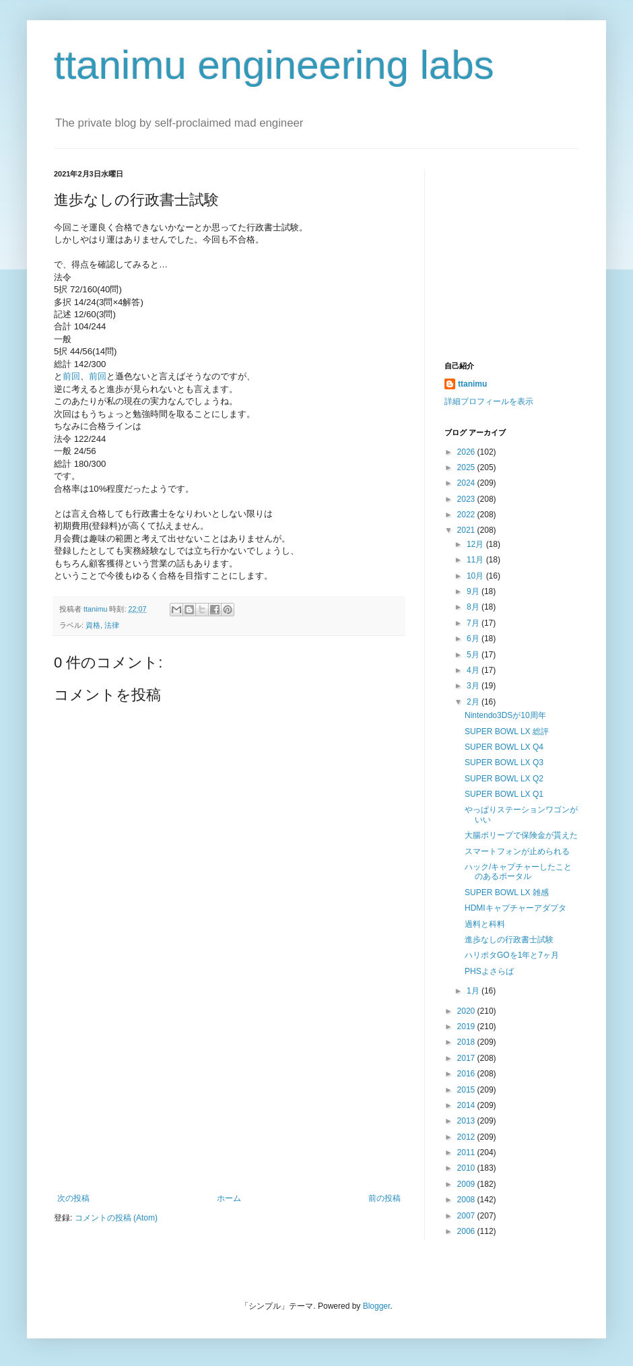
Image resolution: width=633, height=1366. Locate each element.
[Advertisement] (229, 1092)
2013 (467, 1121)
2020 (467, 1011)
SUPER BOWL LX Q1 (504, 794)
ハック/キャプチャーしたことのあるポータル (518, 871)
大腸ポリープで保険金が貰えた (521, 835)
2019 (467, 1026)
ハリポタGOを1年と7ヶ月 (512, 955)
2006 (467, 1231)
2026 (467, 452)
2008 (467, 1199)
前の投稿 (384, 1198)
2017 (467, 1058)
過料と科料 (485, 924)
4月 (474, 670)
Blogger (377, 1306)
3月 (474, 685)
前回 (71, 376)
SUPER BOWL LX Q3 (504, 762)
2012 (467, 1137)
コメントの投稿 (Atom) (116, 1218)
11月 (476, 559)
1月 (474, 991)
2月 (474, 702)
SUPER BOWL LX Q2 (504, 778)
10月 (476, 576)
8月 (474, 607)
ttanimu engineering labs (274, 65)
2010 (467, 1168)
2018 (467, 1042)
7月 (474, 623)
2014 (467, 1105)
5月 (474, 654)
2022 (467, 514)
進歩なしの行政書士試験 (509, 939)
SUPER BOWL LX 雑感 (507, 892)
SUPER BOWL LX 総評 (507, 731)
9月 (474, 591)
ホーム (229, 1198)
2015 (467, 1090)
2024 (467, 483)
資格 (93, 625)
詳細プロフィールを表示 (488, 401)
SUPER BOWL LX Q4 (504, 747)
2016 (467, 1073)
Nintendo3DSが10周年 (505, 715)
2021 (467, 530)
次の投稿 (73, 1198)
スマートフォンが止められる (517, 851)
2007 (467, 1216)
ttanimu (472, 384)
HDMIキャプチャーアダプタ (515, 908)
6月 (474, 638)
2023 (467, 499)
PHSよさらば (489, 971)
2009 (467, 1184)
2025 (467, 467)
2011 (467, 1152)
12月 (476, 544)
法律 (111, 625)
